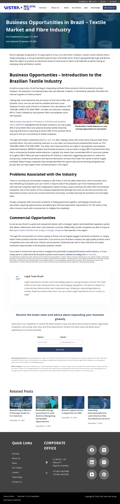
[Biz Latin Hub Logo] (19, 7)
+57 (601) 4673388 (61, 471)
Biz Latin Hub (49, 140)
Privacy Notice (9, 496)
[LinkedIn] (92, 462)
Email (63, 337)
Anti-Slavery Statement (12, 500)
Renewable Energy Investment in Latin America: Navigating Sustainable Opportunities (45, 416)
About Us (16, 458)
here (55, 291)
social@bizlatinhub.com (34, 368)
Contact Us (110, 8)
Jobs (86, 8)
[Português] (111, 1)
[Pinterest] (104, 474)
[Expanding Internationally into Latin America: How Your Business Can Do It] (99, 402)
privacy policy (89, 370)
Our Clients (76, 8)
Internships (95, 8)
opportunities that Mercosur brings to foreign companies (38, 230)
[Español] (102, 1)
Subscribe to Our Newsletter (28, 496)
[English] (92, 1)
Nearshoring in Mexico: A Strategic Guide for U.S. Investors (20, 413)
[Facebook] (92, 450)
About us (56, 7)
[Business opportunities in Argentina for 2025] (73, 402)
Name (41, 337)
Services (44, 7)
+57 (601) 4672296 (61, 474)
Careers (15, 472)
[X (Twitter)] (104, 450)
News (66, 8)
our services (91, 254)
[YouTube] (92, 474)
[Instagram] (104, 462)
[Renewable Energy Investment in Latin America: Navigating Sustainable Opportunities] (47, 402)
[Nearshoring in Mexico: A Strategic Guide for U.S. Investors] (21, 402)
